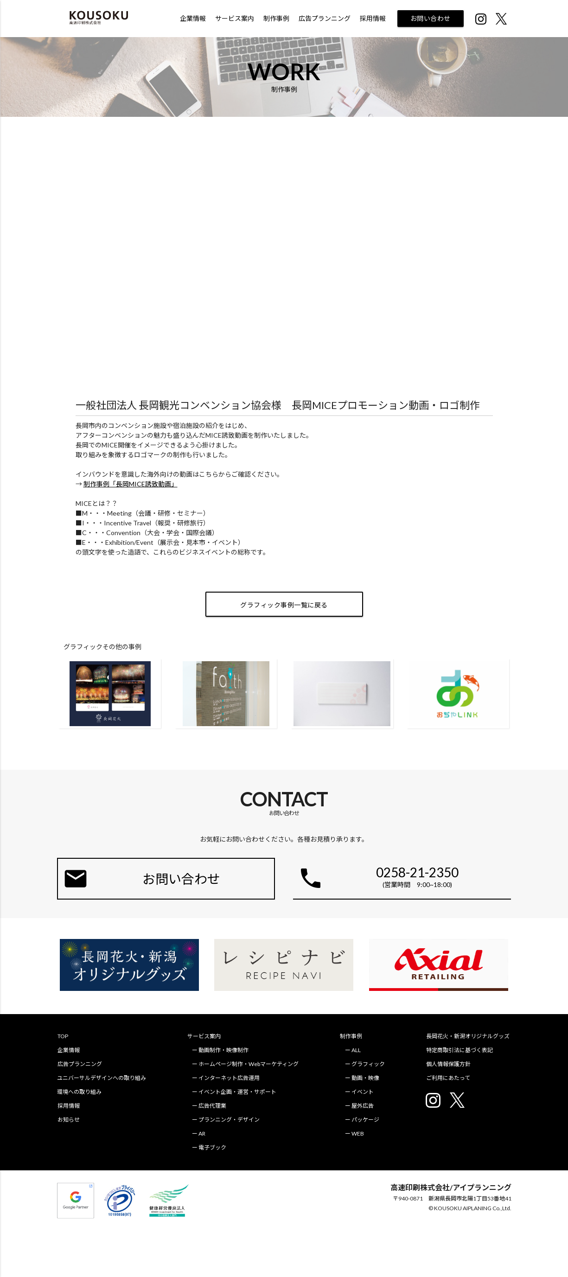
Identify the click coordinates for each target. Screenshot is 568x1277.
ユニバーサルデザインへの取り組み (101, 1077)
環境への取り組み (79, 1091)
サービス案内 (234, 18)
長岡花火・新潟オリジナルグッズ (469, 1036)
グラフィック (369, 1063)
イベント (364, 1091)
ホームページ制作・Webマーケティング (249, 1063)
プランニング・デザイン (230, 1119)
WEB (359, 1133)
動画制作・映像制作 (224, 1050)
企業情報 (193, 18)
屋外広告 (364, 1105)
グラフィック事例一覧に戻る (284, 605)
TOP (62, 1036)
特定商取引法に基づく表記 (461, 1050)
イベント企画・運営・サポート (238, 1091)
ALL (357, 1050)
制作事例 (276, 18)
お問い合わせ (430, 18)
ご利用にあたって (450, 1077)
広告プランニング (325, 18)
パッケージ (367, 1119)
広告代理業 (213, 1105)
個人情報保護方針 (450, 1063)
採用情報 (373, 18)
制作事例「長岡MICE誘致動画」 (130, 484)
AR (202, 1133)
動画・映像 (367, 1077)
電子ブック (213, 1147)
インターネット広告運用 (230, 1077)
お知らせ (68, 1119)
